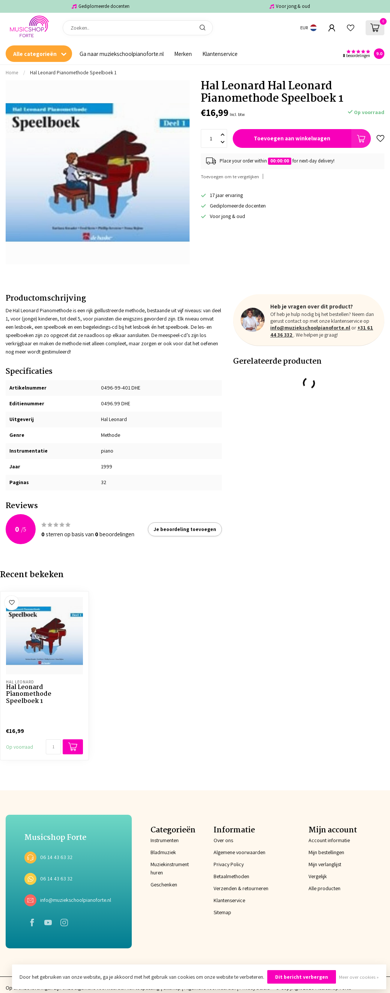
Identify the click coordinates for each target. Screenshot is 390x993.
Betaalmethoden (231, 876)
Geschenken (163, 884)
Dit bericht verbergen (301, 976)
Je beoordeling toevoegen (185, 529)
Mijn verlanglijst (325, 864)
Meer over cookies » (359, 977)
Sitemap (222, 912)
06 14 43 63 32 (56, 857)
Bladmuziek (163, 852)
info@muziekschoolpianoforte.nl (310, 327)
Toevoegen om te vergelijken (230, 176)
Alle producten (324, 888)
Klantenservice (220, 53)
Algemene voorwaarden (239, 852)
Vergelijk (318, 876)
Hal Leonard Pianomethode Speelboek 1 (73, 72)
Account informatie (329, 840)
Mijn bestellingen (326, 852)
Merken (183, 53)
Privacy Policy (229, 864)
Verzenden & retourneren (241, 888)
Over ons (223, 840)
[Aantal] (53, 746)
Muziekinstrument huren (163, 868)
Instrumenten (163, 840)
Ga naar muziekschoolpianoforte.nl (122, 53)
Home (12, 72)
